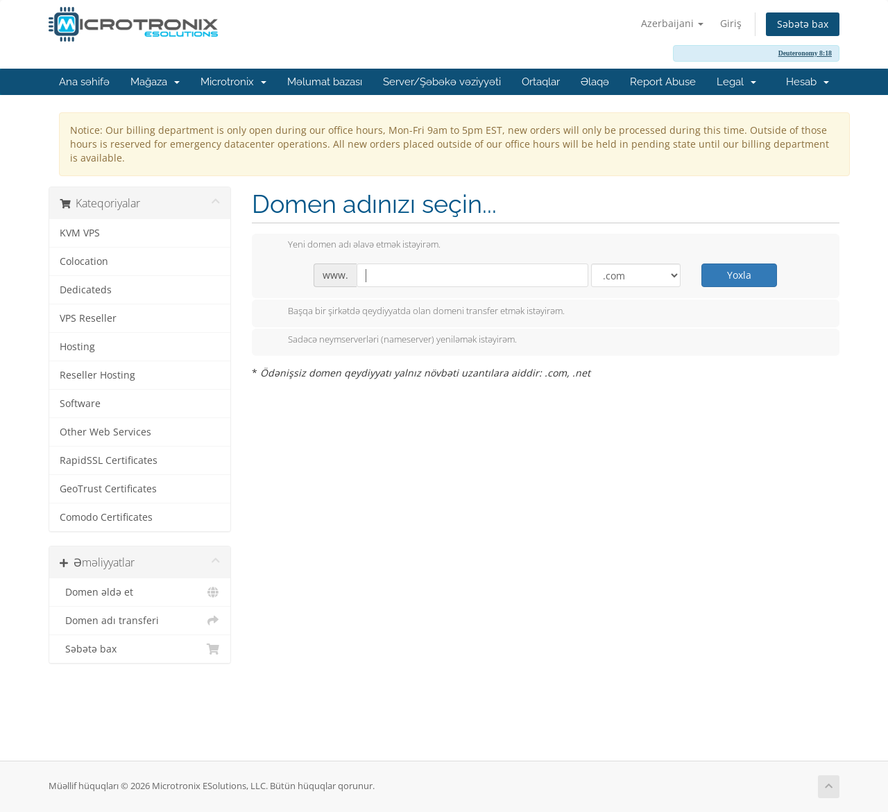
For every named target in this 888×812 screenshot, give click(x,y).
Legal (736, 82)
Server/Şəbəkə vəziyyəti (442, 82)
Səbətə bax (802, 24)
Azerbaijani (672, 23)
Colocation (84, 261)
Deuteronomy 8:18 (805, 53)
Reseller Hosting (97, 375)
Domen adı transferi (140, 620)
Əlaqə (595, 82)
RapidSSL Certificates (108, 460)
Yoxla (739, 275)
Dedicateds (86, 290)
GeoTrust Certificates (108, 489)
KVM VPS (80, 233)
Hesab (807, 82)
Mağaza (155, 82)
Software (80, 403)
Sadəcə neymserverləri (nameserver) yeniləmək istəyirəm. (391, 340)
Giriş (731, 23)
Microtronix (233, 82)
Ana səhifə (84, 82)
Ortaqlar (541, 82)
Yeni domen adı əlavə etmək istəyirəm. (353, 245)
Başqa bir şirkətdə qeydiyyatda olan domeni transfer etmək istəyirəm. (415, 312)
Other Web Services (105, 432)
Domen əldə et (140, 592)
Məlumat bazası (324, 82)
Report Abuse (663, 82)
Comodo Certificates (106, 517)
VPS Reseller (88, 318)
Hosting (77, 346)
